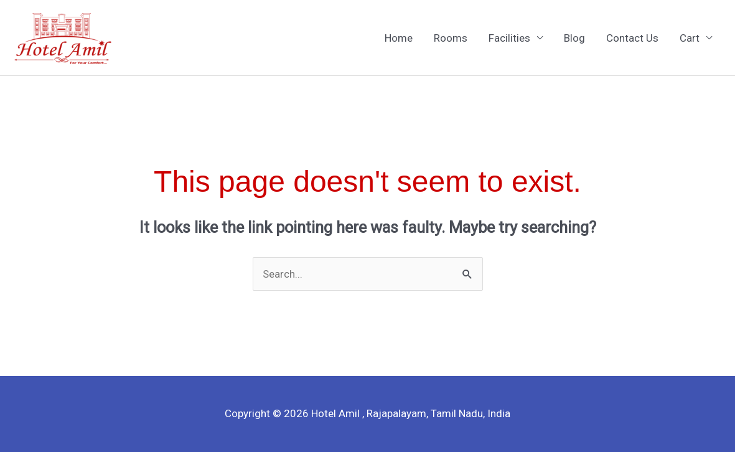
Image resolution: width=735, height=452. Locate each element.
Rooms (450, 38)
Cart (690, 38)
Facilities (509, 38)
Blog (574, 38)
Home (399, 38)
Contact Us (632, 38)
